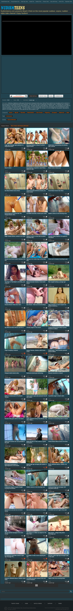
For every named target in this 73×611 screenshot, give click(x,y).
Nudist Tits (31, 1)
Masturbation (30, 112)
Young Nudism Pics (15, 1)
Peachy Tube (46, 1)
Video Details (33, 96)
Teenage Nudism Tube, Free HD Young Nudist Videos (24, 607)
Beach (10, 112)
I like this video (11, 96)
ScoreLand (9, 116)
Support (50, 603)
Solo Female (39, 112)
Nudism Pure (38, 1)
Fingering (47, 112)
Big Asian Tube (68, 1)
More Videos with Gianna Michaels (20, 125)
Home (26, 603)
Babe (68, 112)
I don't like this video (25, 96)
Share (51, 96)
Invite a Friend (38, 603)
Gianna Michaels (12, 119)
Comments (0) (58, 96)
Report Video (43, 96)
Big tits (16, 112)
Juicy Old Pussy (53, 1)
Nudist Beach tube (5, 1)
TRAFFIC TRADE (15, 603)
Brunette (23, 112)
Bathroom (61, 112)
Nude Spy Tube (24, 1)
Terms (60, 603)
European (54, 112)
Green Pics (61, 1)
